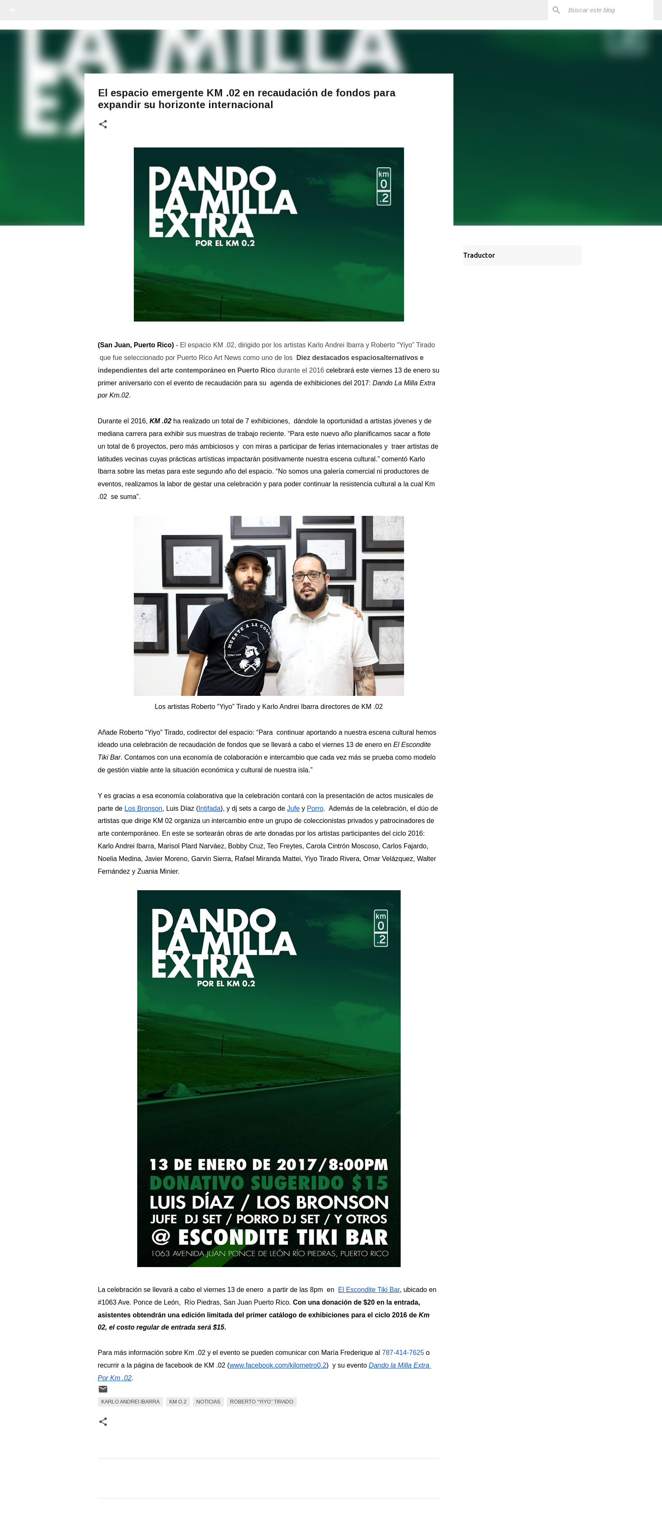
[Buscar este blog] (609, 10)
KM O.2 (178, 1402)
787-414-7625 (403, 1352)
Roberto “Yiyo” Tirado (261, 1402)
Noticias (208, 1402)
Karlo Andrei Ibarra (130, 1402)
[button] (103, 125)
